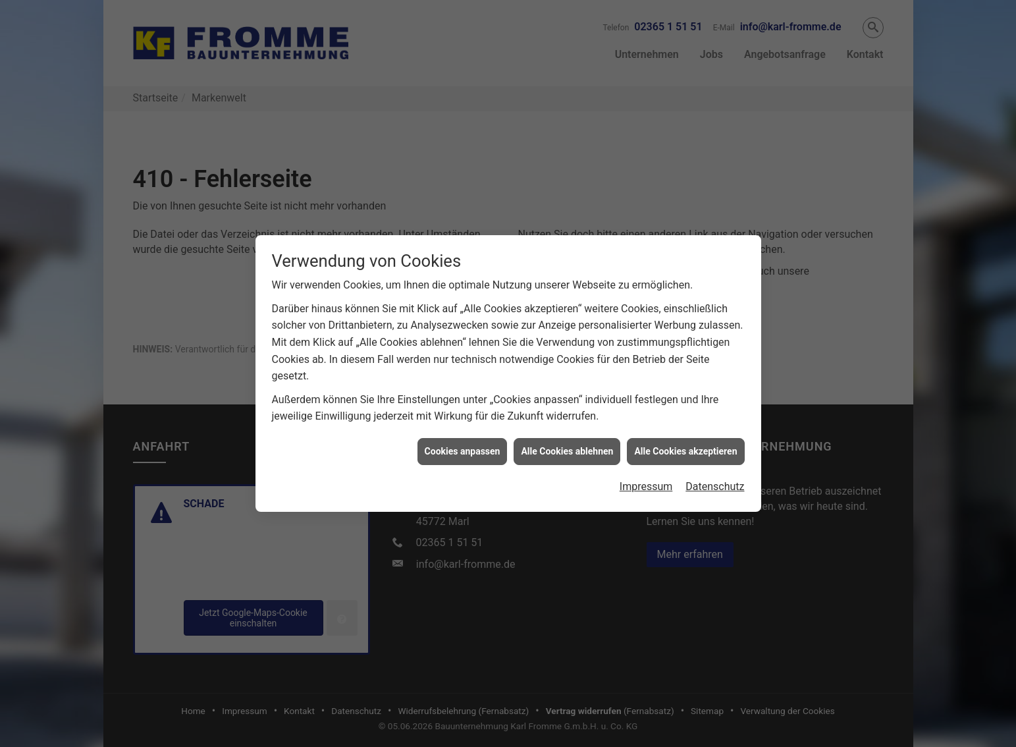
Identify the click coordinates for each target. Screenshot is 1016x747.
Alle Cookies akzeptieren (685, 444)
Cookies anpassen (462, 444)
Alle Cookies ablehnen (567, 444)
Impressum (646, 479)
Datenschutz (714, 479)
